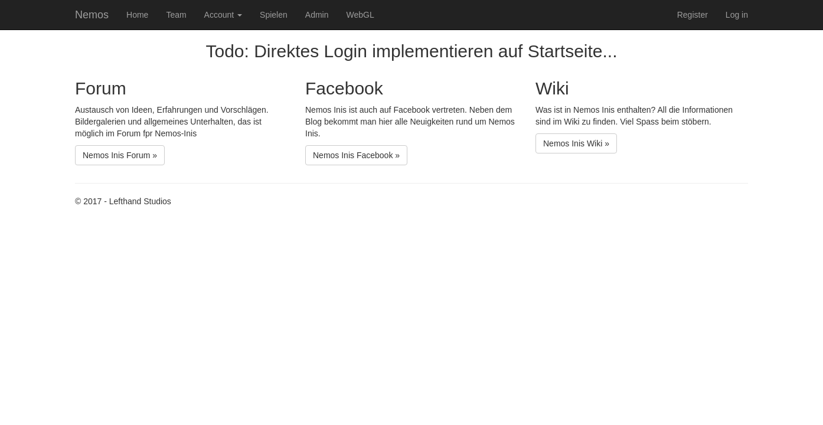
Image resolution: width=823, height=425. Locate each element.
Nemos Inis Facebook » (356, 155)
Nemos (92, 15)
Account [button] (223, 14)
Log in (737, 14)
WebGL (360, 14)
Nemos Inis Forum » (120, 155)
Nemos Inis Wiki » (576, 143)
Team (176, 14)
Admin (317, 14)
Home (137, 14)
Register (692, 14)
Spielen (274, 14)
